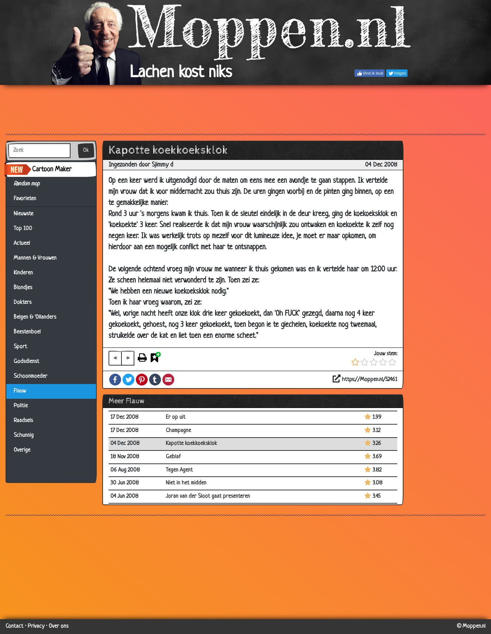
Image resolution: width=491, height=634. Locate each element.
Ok (86, 150)
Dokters (22, 302)
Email (168, 379)
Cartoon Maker (52, 169)
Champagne (178, 431)
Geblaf (173, 457)
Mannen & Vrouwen (35, 258)
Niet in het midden (186, 483)
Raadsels (23, 421)
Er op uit (175, 417)
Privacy (36, 626)
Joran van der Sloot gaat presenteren (208, 496)
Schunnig (24, 435)
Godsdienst (26, 362)
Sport (20, 347)
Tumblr (155, 379)
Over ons (58, 626)
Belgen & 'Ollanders (35, 317)
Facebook (115, 379)
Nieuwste (23, 214)
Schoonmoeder (30, 376)
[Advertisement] (245, 108)
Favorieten (29, 199)
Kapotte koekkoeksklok (191, 444)
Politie (21, 406)
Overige (22, 450)
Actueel (22, 243)
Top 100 (23, 229)
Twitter (128, 379)
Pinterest (142, 379)
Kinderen (23, 273)
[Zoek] (39, 150)
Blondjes (23, 288)
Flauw (20, 391)
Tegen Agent (179, 470)
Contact (14, 626)
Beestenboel (27, 332)
